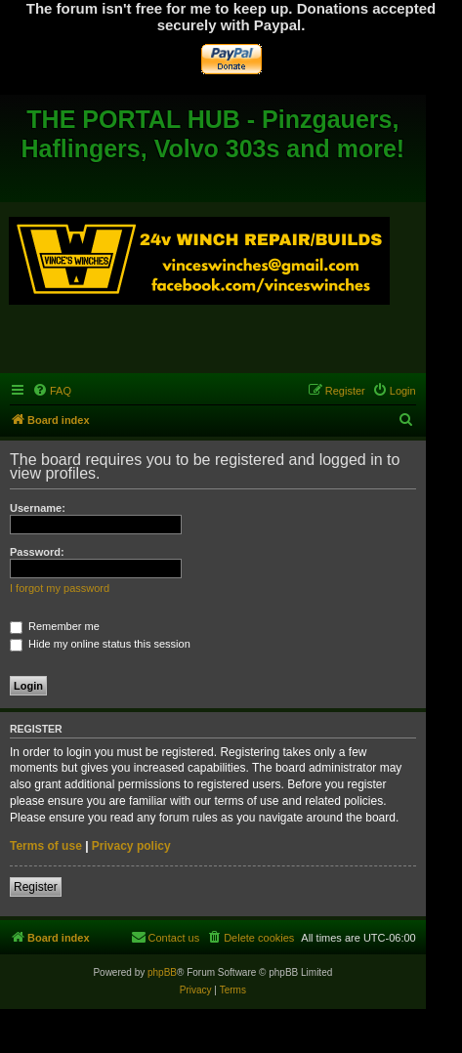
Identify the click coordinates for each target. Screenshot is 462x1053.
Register (36, 887)
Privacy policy (131, 846)
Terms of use (46, 846)
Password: (37, 552)
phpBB (162, 972)
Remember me (55, 626)
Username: (37, 508)
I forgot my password (59, 588)
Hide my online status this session (100, 644)
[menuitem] (51, 390)
